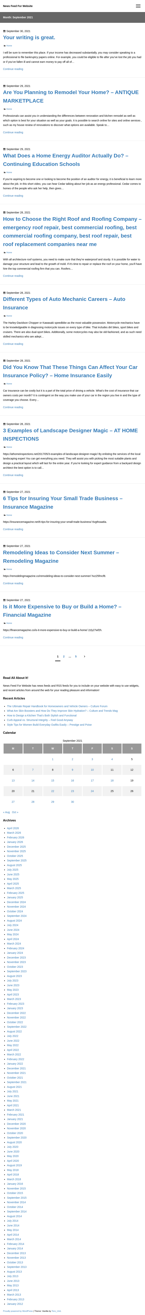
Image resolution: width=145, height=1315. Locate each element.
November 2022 (16, 1017)
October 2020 (15, 1133)
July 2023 (12, 980)
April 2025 (13, 883)
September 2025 (17, 860)
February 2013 (15, 1299)
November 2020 (16, 1128)
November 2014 (16, 1202)
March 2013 (14, 1294)
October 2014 (15, 1206)
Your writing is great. (29, 37)
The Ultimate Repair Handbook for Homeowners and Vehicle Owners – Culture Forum (57, 706)
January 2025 (15, 897)
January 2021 (15, 1119)
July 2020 (12, 1146)
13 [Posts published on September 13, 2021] (13, 780)
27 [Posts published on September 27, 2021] (13, 801)
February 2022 (15, 1059)
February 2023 (15, 1003)
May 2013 (13, 1285)
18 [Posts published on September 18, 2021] (112, 780)
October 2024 (15, 911)
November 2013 (16, 1257)
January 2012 (15, 1303)
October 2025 (15, 855)
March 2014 (14, 1239)
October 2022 (15, 1022)
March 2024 (14, 943)
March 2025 (14, 888)
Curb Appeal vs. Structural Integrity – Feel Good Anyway (40, 720)
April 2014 (13, 1234)
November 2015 (16, 1188)
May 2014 (13, 1229)
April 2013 (13, 1290)
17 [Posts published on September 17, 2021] (92, 780)
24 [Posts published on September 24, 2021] (92, 791)
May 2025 (13, 878)
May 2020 (13, 1156)
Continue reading (13, 69)
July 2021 (12, 1091)
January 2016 (15, 1183)
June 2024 (13, 929)
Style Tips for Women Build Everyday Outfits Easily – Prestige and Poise (49, 724)
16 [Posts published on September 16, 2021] (72, 780)
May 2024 (13, 934)
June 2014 (13, 1225)
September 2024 (17, 915)
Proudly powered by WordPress (18, 1311)
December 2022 (16, 1012)
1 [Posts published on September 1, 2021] (52, 759)
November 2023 (16, 962)
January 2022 (15, 1063)
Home (9, 45)
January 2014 (15, 1248)
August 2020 (14, 1142)
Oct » (15, 812)
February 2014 (15, 1243)
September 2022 (17, 1026)
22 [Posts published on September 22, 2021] (52, 791)
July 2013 (12, 1276)
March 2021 (14, 1109)
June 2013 (13, 1280)
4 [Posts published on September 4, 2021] (112, 759)
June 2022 (13, 1040)
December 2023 (16, 957)
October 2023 (15, 966)
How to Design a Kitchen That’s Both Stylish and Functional (41, 715)
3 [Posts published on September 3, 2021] (92, 759)
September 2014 (17, 1211)
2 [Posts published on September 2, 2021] (72, 759)
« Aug (6, 812)
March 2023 (14, 999)
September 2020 (17, 1137)
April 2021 (13, 1105)
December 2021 (16, 1068)
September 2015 (17, 1197)
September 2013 (17, 1266)
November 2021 (16, 1072)
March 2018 (14, 1179)
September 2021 (17, 1082)
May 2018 (13, 1170)
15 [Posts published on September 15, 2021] (52, 780)
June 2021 (13, 1096)
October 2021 (15, 1077)
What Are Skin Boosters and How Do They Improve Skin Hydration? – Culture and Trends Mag (62, 710)
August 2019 (14, 1165)
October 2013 (15, 1262)
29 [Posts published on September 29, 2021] (52, 801)
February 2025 (15, 892)
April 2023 (13, 994)
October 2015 (15, 1193)
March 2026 (14, 832)
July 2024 (12, 925)
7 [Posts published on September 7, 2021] (33, 769)
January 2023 (15, 1008)
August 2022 (14, 1031)
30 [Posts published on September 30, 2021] (72, 801)
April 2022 (13, 1049)
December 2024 (16, 902)
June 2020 (13, 1151)
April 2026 (13, 828)
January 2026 (15, 841)
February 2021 (15, 1114)
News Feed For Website (18, 6)
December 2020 (16, 1123)
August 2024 (14, 920)
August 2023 (14, 976)
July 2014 (12, 1220)
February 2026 (15, 837)
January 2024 (15, 952)
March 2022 (14, 1054)
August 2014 (14, 1216)
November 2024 (16, 906)
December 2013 (16, 1253)
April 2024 (13, 939)
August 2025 (14, 865)
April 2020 (13, 1160)
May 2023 (13, 989)
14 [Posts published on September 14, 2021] (32, 780)
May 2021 (13, 1100)
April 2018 (13, 1174)
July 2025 (12, 869)
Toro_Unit (56, 1311)
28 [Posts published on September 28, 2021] (32, 801)
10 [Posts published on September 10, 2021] (92, 769)
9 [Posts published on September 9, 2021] (72, 769)
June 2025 (13, 874)
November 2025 (16, 851)
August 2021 (14, 1086)
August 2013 (14, 1271)
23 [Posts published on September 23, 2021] (72, 791)
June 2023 (13, 985)
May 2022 (13, 1045)
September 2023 (17, 971)
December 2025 (16, 846)
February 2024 (15, 948)
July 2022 (12, 1035)
